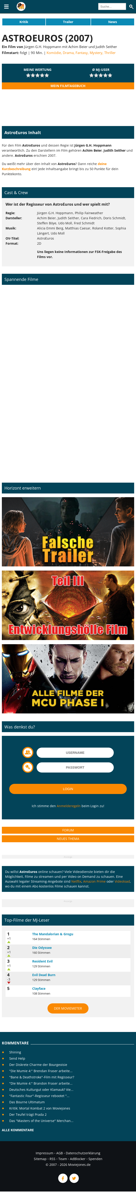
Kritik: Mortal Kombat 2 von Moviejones (39, 1108)
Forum (68, 830)
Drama (68, 52)
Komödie (54, 52)
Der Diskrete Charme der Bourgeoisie (38, 1064)
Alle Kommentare (18, 1130)
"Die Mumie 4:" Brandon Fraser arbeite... (41, 1083)
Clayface (38, 988)
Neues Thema (68, 838)
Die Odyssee (42, 947)
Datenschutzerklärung (83, 1153)
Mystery (96, 52)
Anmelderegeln (69, 806)
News (112, 22)
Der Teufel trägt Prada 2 (28, 1114)
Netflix (76, 881)
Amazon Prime (94, 881)
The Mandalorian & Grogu (52, 934)
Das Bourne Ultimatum (27, 1102)
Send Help (17, 1058)
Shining (15, 1052)
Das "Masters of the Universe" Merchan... (41, 1121)
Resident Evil (42, 961)
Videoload (122, 881)
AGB (59, 1153)
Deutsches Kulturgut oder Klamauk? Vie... (41, 1089)
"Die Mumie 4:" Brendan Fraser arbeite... (41, 1071)
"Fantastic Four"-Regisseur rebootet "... (39, 1096)
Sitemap (40, 1159)
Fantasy (82, 52)
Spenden (95, 1159)
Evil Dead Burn (43, 975)
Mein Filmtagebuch (68, 86)
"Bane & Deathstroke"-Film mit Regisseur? (41, 1077)
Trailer (68, 22)
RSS (52, 1159)
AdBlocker (77, 1159)
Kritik (23, 22)
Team (62, 1159)
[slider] (37, 75)
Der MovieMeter (68, 1008)
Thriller (110, 52)
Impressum (44, 1153)
